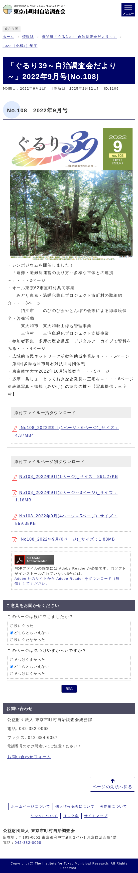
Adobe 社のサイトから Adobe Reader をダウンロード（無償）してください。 (67, 581)
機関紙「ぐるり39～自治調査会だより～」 (79, 37)
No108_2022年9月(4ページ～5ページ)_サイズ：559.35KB (66, 520)
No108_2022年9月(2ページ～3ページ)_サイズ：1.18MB (66, 496)
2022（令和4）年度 (20, 46)
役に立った (24, 626)
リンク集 (71, 816)
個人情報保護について (74, 806)
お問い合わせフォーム (29, 757)
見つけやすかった (29, 660)
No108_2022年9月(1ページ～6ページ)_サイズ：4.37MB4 (67, 431)
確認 (69, 689)
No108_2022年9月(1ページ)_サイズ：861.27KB (66, 477)
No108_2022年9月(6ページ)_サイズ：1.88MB (65, 540)
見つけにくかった (29, 674)
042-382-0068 (28, 843)
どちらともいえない (31, 633)
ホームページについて (30, 806)
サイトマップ (96, 816)
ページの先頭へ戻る (112, 787)
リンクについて (44, 816)
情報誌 (28, 37)
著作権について (113, 806)
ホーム (8, 37)
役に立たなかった (29, 640)
